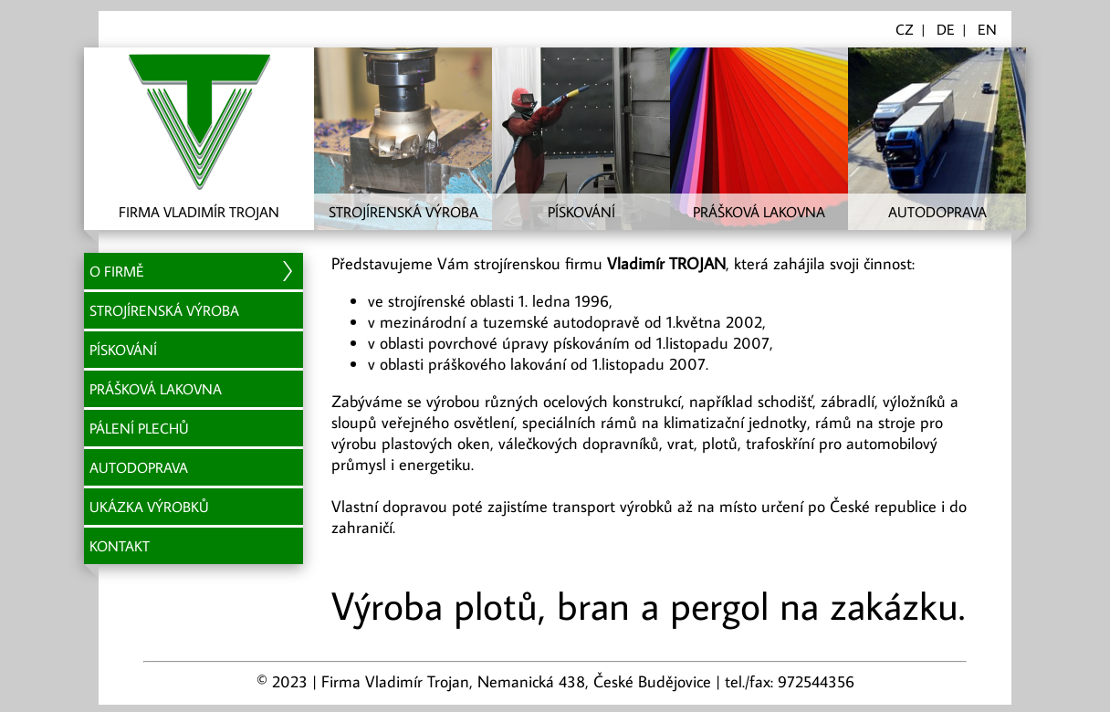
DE (946, 29)
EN (987, 29)
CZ (904, 29)
